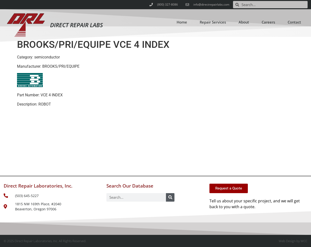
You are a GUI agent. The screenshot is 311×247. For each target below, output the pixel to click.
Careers (268, 22)
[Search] (170, 197)
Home (182, 22)
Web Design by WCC (293, 241)
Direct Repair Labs (76, 25)
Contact (294, 22)
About (244, 22)
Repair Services (213, 22)
